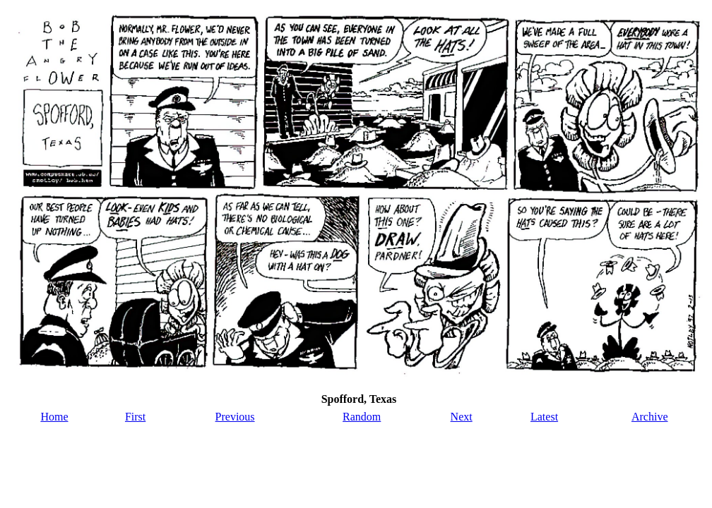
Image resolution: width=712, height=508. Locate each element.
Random (362, 417)
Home (54, 417)
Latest (544, 417)
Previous (235, 417)
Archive (649, 417)
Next (462, 417)
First (135, 417)
